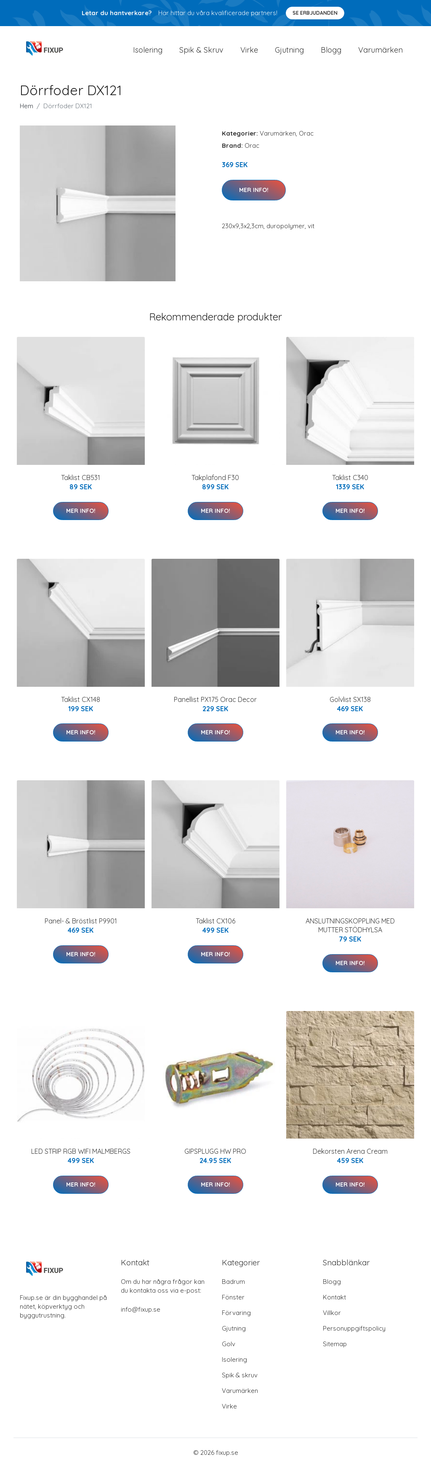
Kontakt (334, 1300)
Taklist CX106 (215, 924)
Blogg (331, 51)
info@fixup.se (140, 1312)
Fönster (233, 1300)
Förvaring (236, 1316)
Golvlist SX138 (350, 702)
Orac (306, 136)
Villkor (332, 1316)
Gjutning (289, 51)
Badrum (233, 1285)
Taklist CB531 (80, 480)
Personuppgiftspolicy (354, 1331)
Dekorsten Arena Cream (350, 1154)
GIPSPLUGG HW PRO (215, 1154)
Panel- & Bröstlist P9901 (81, 924)
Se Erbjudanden (315, 13)
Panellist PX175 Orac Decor (215, 702)
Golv (228, 1347)
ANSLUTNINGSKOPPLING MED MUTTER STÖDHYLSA (350, 928)
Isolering (147, 51)
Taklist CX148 (80, 702)
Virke (249, 51)
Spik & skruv (240, 1378)
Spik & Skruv (201, 51)
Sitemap (335, 1347)
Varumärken (380, 51)
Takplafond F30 (215, 480)
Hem (26, 109)
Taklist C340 (350, 480)
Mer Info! (254, 192)
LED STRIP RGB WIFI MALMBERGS (80, 1154)
